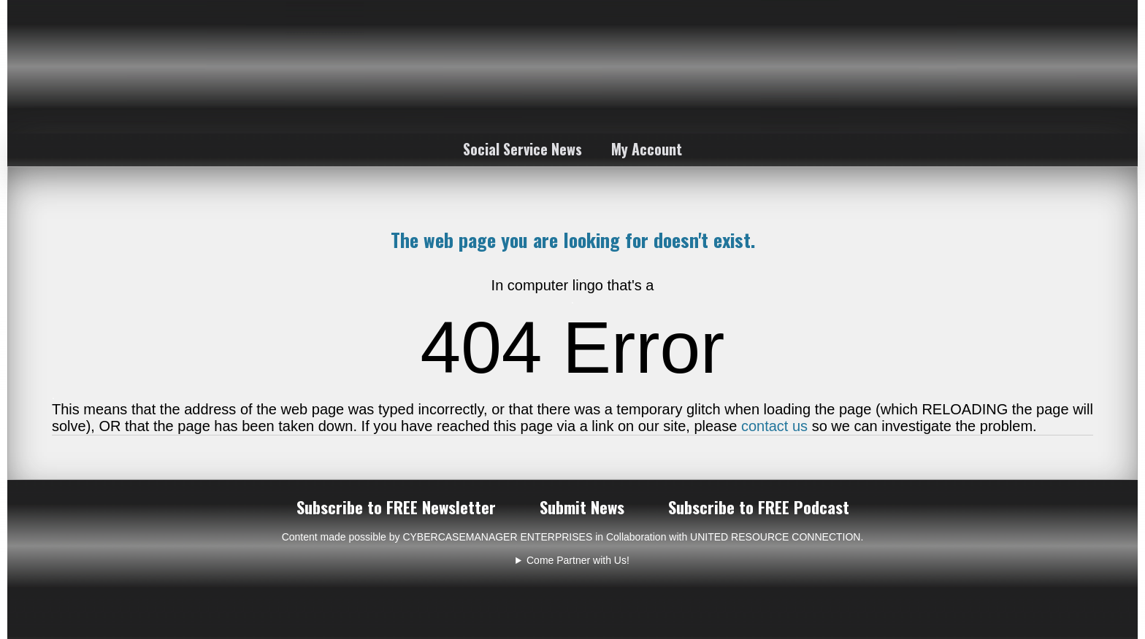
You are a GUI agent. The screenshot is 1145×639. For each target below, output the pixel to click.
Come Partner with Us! (577, 560)
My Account (646, 149)
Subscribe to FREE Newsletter (396, 507)
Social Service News (522, 149)
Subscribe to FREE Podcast (758, 507)
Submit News (582, 507)
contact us (774, 426)
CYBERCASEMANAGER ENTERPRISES (497, 537)
